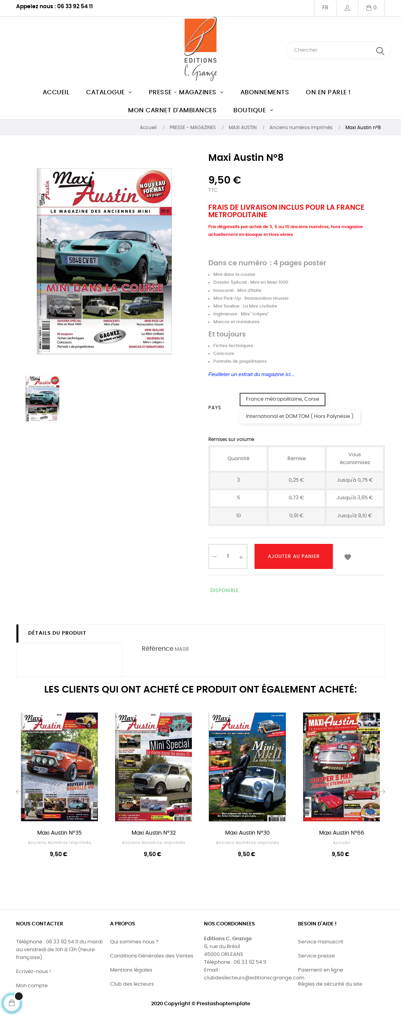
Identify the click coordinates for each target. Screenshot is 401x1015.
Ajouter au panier (294, 556)
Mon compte (32, 985)
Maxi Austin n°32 (154, 833)
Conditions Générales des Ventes (151, 956)
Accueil (341, 843)
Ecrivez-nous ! (33, 971)
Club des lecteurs (132, 984)
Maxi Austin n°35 (59, 833)
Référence (157, 649)
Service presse (316, 956)
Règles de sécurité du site (330, 984)
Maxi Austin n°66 (341, 833)
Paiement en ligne (320, 970)
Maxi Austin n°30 (247, 833)
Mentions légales (131, 970)
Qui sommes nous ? (134, 942)
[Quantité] (228, 556)
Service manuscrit (320, 942)
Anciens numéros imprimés (59, 843)
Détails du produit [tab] (57, 633)
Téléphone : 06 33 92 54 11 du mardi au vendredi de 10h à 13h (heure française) (59, 949)
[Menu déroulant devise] (325, 8)
